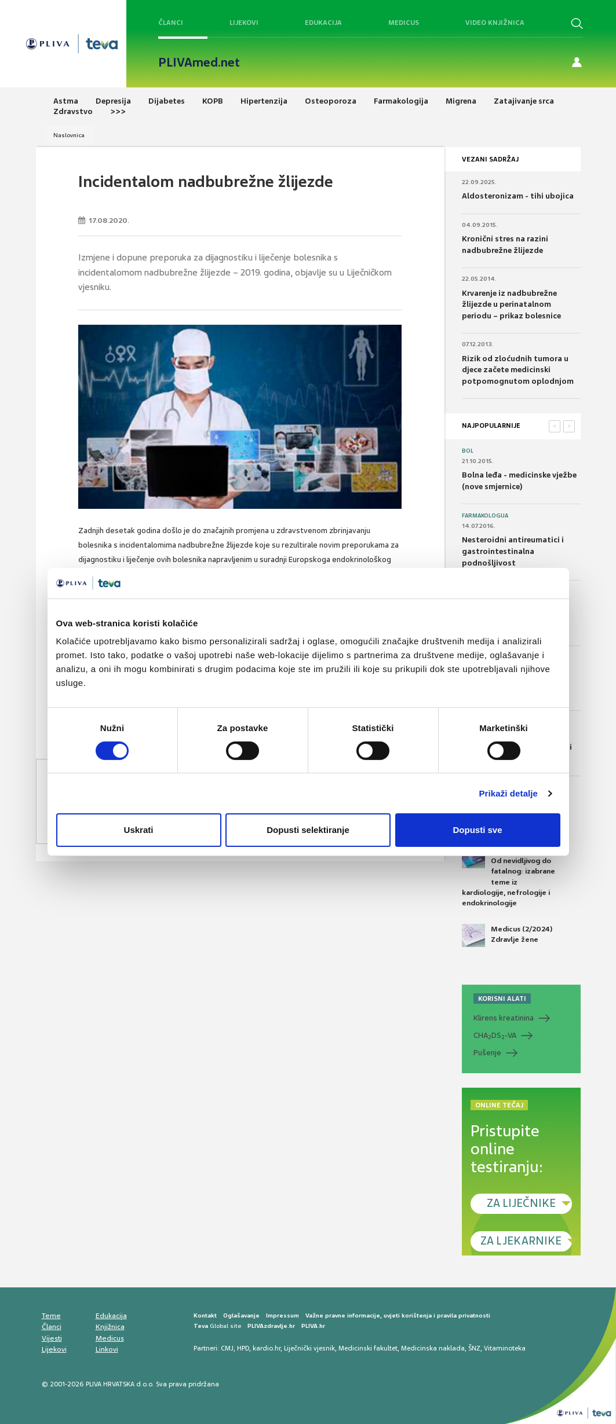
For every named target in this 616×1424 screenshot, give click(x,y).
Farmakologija (485, 515)
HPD (243, 1348)
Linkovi (107, 1349)
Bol (467, 450)
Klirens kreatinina (503, 1018)
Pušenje (487, 1053)
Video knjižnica (494, 23)
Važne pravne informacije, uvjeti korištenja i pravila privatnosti (397, 1315)
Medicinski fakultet (368, 1348)
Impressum (282, 1315)
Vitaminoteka (505, 1348)
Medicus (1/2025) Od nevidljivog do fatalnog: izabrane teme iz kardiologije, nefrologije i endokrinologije (508, 876)
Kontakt (205, 1315)
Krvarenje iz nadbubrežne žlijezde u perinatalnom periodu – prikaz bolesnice (511, 304)
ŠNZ (474, 1348)
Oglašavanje (241, 1315)
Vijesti (52, 1338)
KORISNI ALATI (502, 998)
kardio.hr (266, 1348)
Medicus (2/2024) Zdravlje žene (507, 935)
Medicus (403, 23)
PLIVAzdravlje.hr (271, 1326)
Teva (201, 1326)
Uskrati (139, 830)
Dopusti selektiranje (308, 830)
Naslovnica (69, 135)
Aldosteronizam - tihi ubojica (518, 196)
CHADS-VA (494, 1035)
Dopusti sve (477, 830)
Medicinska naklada (433, 1348)
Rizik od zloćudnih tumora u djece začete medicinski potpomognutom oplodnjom (518, 370)
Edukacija (323, 23)
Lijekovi (243, 23)
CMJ (227, 1348)
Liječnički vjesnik (309, 1348)
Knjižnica (110, 1326)
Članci (170, 23)
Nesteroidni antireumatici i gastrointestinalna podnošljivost (513, 551)
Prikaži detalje (508, 793)
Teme (51, 1315)
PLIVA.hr (313, 1326)
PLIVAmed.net (199, 62)
